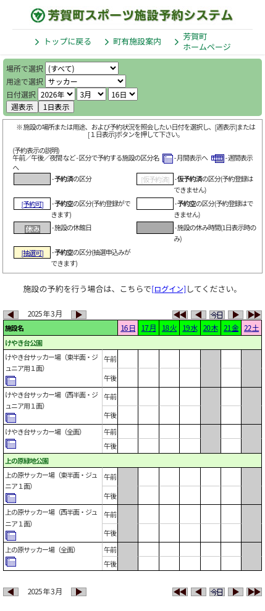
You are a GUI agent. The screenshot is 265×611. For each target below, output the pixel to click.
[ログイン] (168, 288)
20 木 (210, 327)
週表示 (22, 106)
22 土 (251, 327)
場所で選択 (24, 68)
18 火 (169, 327)
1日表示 (56, 106)
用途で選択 (24, 81)
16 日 (127, 327)
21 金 (231, 327)
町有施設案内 (137, 41)
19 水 (189, 327)
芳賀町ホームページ (206, 41)
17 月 (148, 327)
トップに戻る (67, 41)
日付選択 (21, 94)
